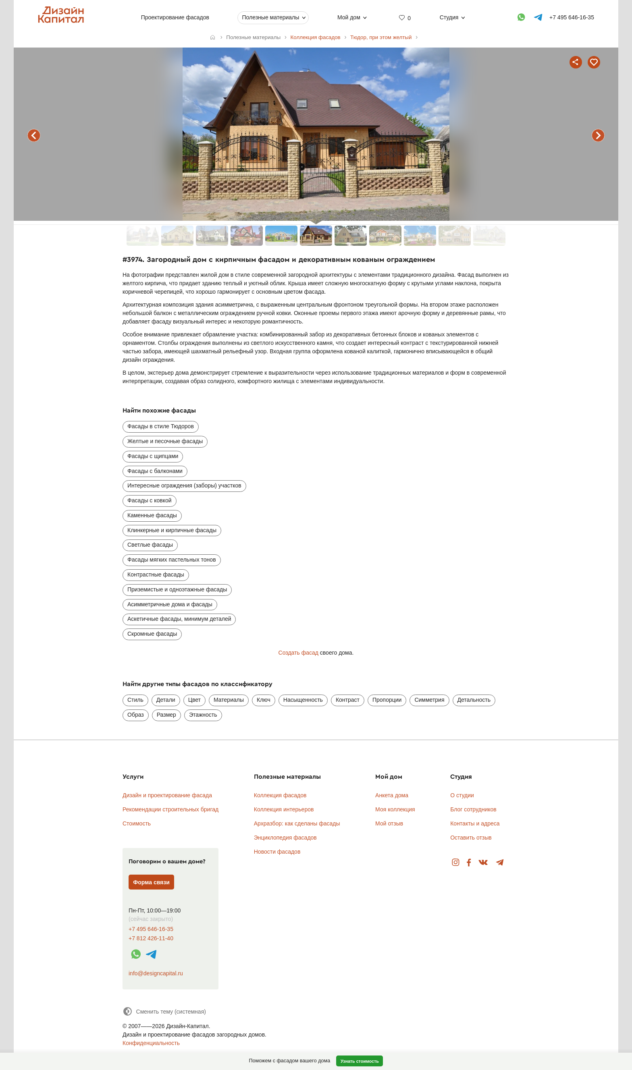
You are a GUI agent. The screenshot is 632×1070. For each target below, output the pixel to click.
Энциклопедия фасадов (285, 837)
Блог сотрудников (473, 809)
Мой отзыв (389, 823)
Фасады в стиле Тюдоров (160, 426)
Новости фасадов (277, 851)
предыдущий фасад (34, 135)
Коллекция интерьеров (284, 809)
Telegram (500, 862)
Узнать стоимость (360, 1061)
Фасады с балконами (155, 471)
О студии (462, 795)
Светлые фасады (150, 544)
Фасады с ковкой (149, 500)
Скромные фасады (152, 633)
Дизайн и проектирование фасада (167, 795)
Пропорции (386, 700)
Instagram (455, 862)
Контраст (348, 700)
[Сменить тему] (164, 1011)
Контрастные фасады (155, 574)
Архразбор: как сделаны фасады (297, 823)
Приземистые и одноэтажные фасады (177, 589)
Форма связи (151, 882)
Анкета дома (391, 795)
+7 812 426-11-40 (151, 938)
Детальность (474, 700)
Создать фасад (298, 652)
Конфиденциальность (151, 1043)
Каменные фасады (152, 515)
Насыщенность (303, 700)
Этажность (203, 714)
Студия (449, 17)
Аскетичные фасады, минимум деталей (179, 619)
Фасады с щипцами (152, 456)
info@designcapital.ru (156, 973)
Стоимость (137, 823)
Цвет (194, 700)
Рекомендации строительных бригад (170, 809)
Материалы (229, 700)
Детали (165, 700)
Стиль (135, 700)
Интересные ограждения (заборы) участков (184, 485)
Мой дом (348, 17)
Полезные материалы (270, 17)
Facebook (468, 862)
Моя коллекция (395, 809)
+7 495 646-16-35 (151, 929)
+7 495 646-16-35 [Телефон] (571, 17)
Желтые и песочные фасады (165, 441)
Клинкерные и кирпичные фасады (171, 530)
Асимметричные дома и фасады (169, 604)
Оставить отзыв (471, 837)
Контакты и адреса (474, 823)
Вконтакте (483, 862)
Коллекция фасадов (280, 795)
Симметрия (429, 700)
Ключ (263, 700)
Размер (166, 714)
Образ (135, 714)
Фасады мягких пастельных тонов (171, 559)
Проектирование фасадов (175, 17)
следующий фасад (598, 135)
